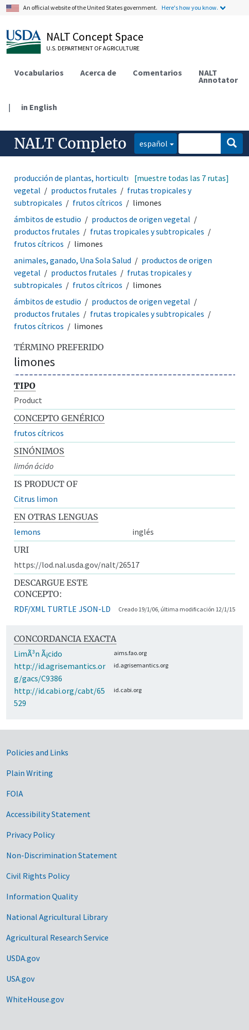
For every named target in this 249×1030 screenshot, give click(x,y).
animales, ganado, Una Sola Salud (72, 260)
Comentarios (157, 72)
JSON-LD (95, 609)
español (151, 143)
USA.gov (20, 978)
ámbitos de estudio (47, 219)
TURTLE (62, 609)
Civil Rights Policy (37, 876)
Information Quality (42, 896)
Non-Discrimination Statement (61, 855)
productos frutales (84, 190)
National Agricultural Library (57, 917)
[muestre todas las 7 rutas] (181, 178)
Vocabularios (39, 72)
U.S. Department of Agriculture (92, 48)
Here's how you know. (190, 7)
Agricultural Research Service (57, 937)
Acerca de (98, 72)
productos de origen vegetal (141, 219)
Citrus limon (36, 499)
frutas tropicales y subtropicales (147, 231)
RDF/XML (29, 609)
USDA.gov (23, 958)
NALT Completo (70, 143)
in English (39, 107)
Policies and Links (37, 752)
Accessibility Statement (48, 814)
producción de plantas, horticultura (76, 178)
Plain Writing (29, 773)
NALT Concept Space (95, 36)
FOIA (14, 793)
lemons (27, 532)
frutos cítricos (97, 202)
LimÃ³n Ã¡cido (38, 653)
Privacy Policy (30, 834)
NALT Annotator (218, 76)
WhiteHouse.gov (35, 999)
